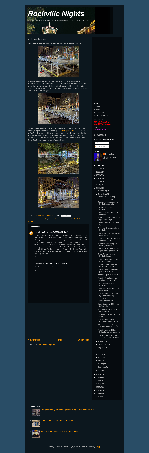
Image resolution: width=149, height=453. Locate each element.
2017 (98, 381)
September (102, 344)
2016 (98, 384)
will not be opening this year (68, 131)
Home (59, 340)
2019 (98, 374)
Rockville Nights (56, 14)
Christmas (37, 219)
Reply (36, 257)
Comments (100, 146)
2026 (98, 169)
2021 (98, 185)
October (101, 341)
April (100, 360)
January (101, 370)
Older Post (83, 340)
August (101, 348)
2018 (98, 377)
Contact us (100, 112)
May (100, 357)
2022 (98, 182)
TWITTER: (98, 128)
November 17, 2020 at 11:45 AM (56, 232)
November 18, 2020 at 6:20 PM (56, 264)
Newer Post (34, 340)
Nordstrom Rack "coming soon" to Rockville (57, 420)
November (102, 194)
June (100, 354)
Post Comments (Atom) (46, 345)
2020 (98, 188)
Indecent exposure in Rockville (109, 275)
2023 (98, 178)
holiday (44, 219)
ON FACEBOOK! (100, 135)
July (100, 351)
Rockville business (55, 219)
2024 (98, 175)
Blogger (98, 447)
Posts (98, 143)
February (101, 367)
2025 (98, 172)
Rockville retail (68, 219)
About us (99, 109)
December (102, 191)
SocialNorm (39, 232)
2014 (98, 390)
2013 (98, 393)
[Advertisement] (58, 320)
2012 (98, 397)
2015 (98, 387)
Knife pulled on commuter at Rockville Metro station (59, 431)
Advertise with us (102, 115)
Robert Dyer (110, 154)
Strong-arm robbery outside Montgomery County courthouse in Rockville (67, 410)
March (100, 364)
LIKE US (97, 133)
